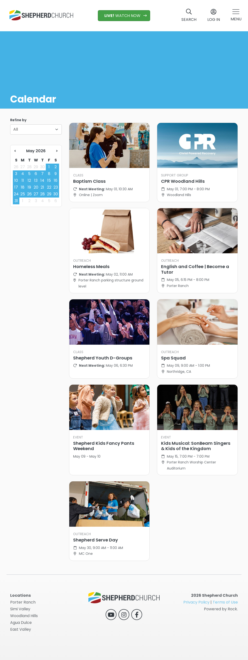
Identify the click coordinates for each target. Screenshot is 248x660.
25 (22, 194)
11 (23, 180)
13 (36, 180)
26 (16, 167)
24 (16, 194)
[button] (236, 16)
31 (16, 201)
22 (49, 187)
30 (42, 167)
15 (49, 180)
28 (29, 167)
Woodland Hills (24, 616)
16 (55, 180)
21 (42, 187)
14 (42, 180)
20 (36, 187)
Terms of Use (225, 602)
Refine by (18, 120)
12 (29, 180)
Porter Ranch (23, 602)
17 (16, 187)
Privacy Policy (196, 602)
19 (29, 187)
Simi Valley (20, 609)
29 (36, 167)
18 (22, 187)
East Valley (20, 629)
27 (22, 167)
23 (56, 187)
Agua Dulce (21, 622)
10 (16, 180)
